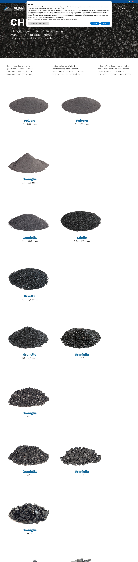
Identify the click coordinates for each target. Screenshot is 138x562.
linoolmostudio (122, 550)
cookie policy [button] (60, 8)
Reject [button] (95, 23)
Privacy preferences (120, 543)
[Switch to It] (129, 1)
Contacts (121, 8)
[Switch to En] (132, 1)
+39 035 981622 (29, 542)
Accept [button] (105, 23)
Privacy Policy (123, 539)
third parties (59, 10)
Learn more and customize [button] (38, 23)
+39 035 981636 (26, 547)
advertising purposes (95, 12)
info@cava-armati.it (29, 552)
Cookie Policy (123, 546)
